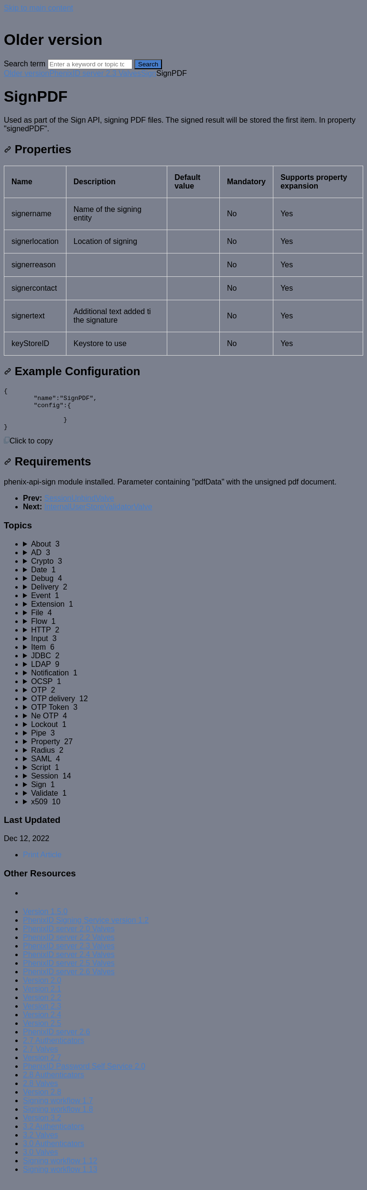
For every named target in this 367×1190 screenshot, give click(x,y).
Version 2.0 (42, 989)
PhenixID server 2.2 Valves (69, 946)
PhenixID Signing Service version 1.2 (86, 929)
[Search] (90, 64)
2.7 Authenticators (53, 1049)
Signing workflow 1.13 (60, 1178)
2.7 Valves (40, 1057)
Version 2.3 (42, 1015)
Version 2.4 (42, 1023)
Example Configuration (72, 371)
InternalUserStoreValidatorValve (98, 515)
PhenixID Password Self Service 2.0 (84, 1075)
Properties (37, 149)
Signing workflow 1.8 (58, 1118)
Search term (24, 64)
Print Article (42, 863)
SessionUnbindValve (79, 507)
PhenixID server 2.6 (56, 1040)
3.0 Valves (40, 1161)
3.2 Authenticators (53, 1135)
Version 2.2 (42, 1006)
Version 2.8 (42, 1100)
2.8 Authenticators (53, 1083)
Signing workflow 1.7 (58, 1109)
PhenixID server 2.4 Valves (69, 963)
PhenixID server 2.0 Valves (69, 937)
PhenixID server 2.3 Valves (95, 73)
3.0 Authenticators (53, 1152)
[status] (183, 124)
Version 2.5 (42, 1032)
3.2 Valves (40, 1143)
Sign (148, 73)
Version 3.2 (42, 1126)
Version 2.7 (42, 1066)
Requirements (47, 469)
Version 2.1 (42, 997)
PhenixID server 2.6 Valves (69, 980)
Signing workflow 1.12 (60, 1169)
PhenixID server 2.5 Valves (69, 972)
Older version (26, 73)
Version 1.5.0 (45, 920)
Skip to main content (38, 8)
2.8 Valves (40, 1092)
